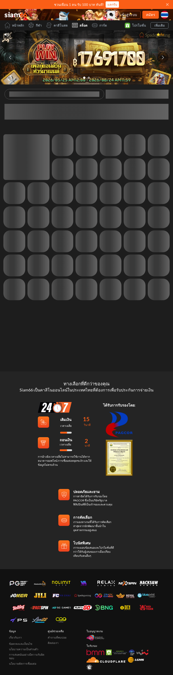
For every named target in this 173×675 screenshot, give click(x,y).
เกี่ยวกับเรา (15, 610)
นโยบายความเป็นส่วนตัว (23, 622)
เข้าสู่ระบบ (129, 14)
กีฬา (35, 25)
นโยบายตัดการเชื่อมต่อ (22, 636)
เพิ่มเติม (159, 25)
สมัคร (150, 14)
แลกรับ (112, 4)
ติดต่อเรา (53, 616)
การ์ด (99, 25)
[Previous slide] (10, 57)
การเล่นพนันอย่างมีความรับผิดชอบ (26, 629)
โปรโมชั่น (135, 25)
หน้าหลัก (14, 25)
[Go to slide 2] (89, 78)
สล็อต (79, 25)
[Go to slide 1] (84, 78)
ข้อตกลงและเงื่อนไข (20, 616)
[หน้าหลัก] (16, 14)
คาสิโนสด (57, 25)
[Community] (111, 15)
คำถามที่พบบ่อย (57, 610)
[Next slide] (162, 57)
